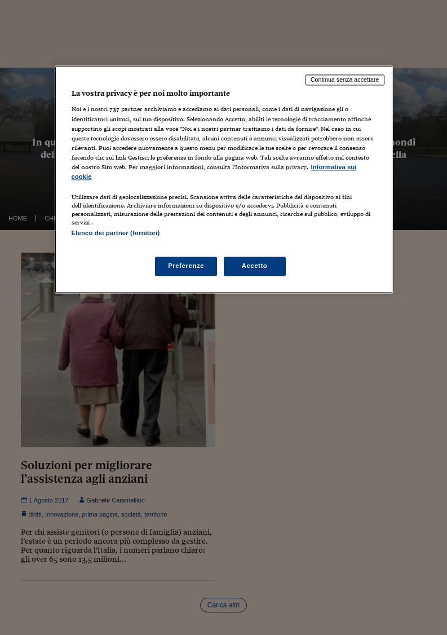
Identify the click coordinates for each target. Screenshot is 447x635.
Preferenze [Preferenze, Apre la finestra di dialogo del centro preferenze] (186, 266)
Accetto (255, 266)
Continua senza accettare (345, 79)
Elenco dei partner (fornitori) (116, 233)
